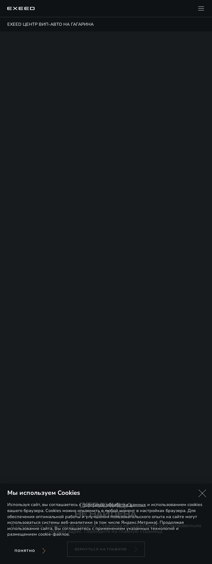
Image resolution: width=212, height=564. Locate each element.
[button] (202, 493)
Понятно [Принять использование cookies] (25, 551)
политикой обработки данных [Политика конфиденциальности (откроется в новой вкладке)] (114, 504)
